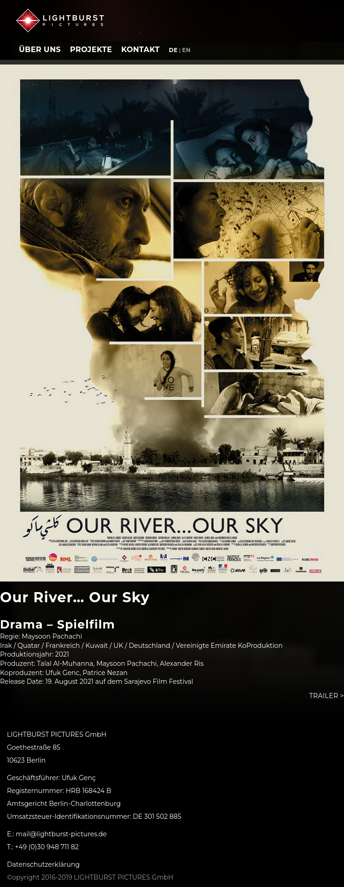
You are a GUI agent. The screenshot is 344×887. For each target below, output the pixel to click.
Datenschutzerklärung (43, 864)
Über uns (40, 49)
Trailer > (326, 696)
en (186, 50)
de (173, 50)
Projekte (91, 49)
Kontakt (140, 49)
